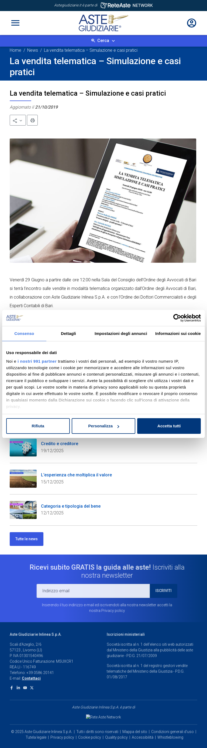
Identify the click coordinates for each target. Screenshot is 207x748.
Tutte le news (26, 539)
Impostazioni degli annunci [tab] (121, 333)
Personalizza (103, 426)
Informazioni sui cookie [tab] (178, 333)
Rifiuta (38, 426)
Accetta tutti (169, 426)
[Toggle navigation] (15, 23)
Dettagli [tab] (68, 333)
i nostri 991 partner (37, 361)
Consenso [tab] (24, 333)
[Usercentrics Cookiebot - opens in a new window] (177, 318)
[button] (18, 120)
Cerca (103, 40)
